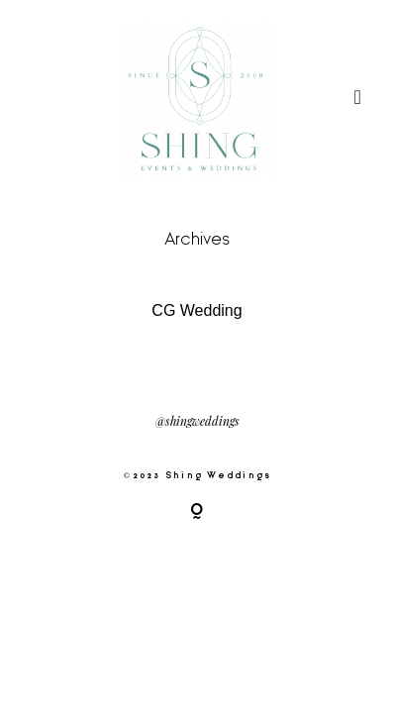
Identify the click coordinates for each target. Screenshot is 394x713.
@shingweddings (197, 422)
